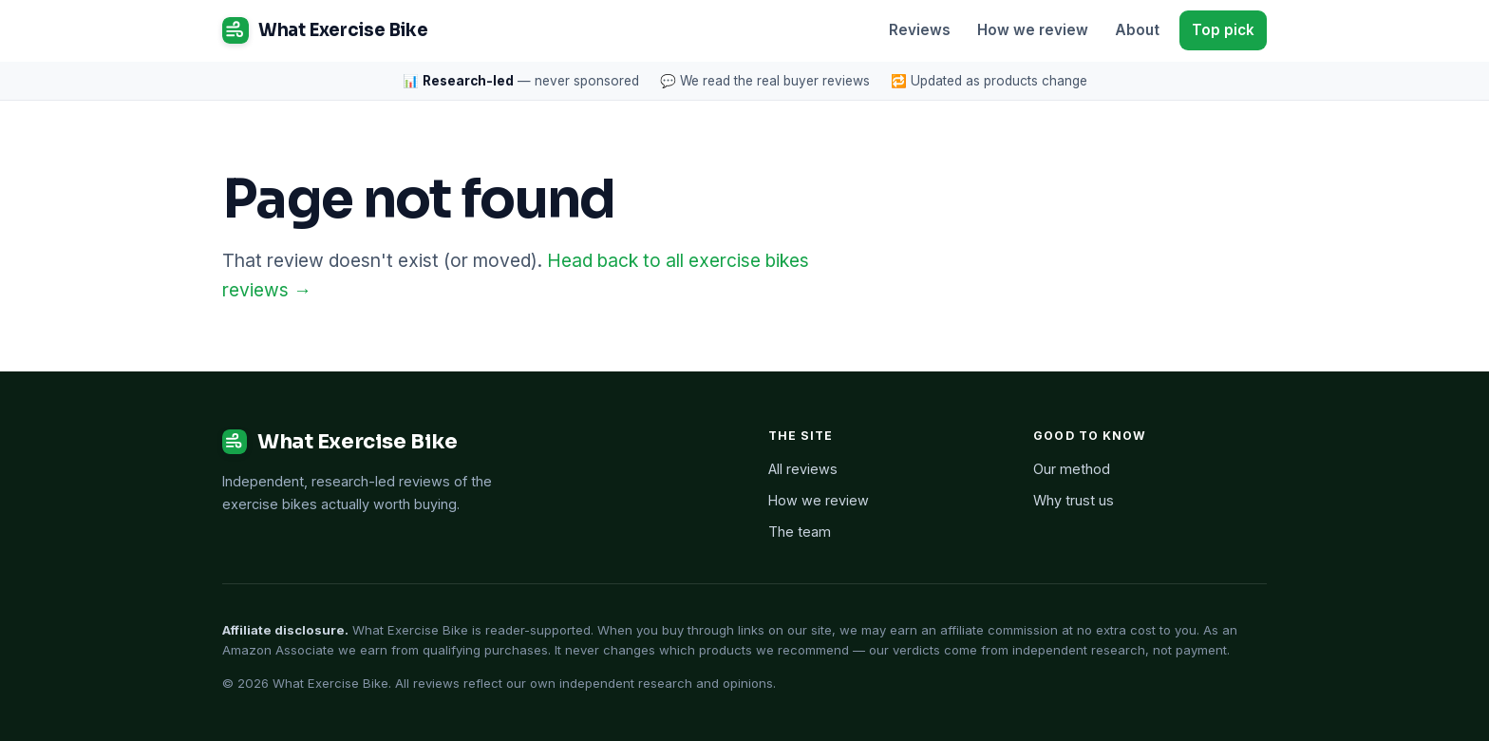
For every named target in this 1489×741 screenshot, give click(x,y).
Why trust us (1073, 500)
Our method (1071, 469)
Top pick (1223, 30)
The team (799, 531)
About (1137, 30)
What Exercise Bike (324, 30)
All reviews (803, 469)
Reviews (920, 30)
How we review (1032, 30)
